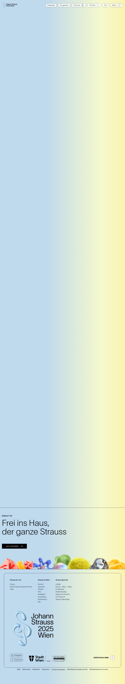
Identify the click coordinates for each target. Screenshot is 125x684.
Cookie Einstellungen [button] (58, 669)
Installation (41, 594)
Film (39, 602)
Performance (42, 599)
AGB (18, 669)
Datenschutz (26, 669)
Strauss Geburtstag (62, 599)
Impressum (45, 669)
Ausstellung (42, 597)
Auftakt (58, 584)
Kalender (51, 5)
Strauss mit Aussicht (63, 594)
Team (12, 589)
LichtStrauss (60, 589)
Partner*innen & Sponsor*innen (21, 587)
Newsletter (36, 669)
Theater (40, 589)
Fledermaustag (61, 592)
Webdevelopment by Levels (98, 669)
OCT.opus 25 (60, 597)
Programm (64, 5)
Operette (41, 587)
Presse (12, 584)
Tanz (39, 592)
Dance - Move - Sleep (64, 587)
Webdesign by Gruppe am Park (77, 669)
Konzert (40, 584)
